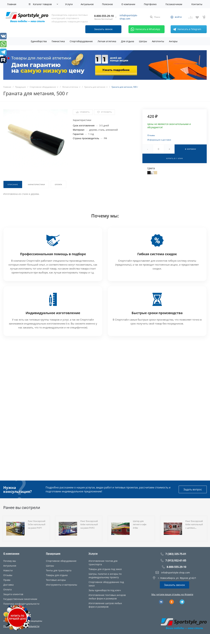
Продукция (53, 553)
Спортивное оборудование (61, 560)
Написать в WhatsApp (144, 29)
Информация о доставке (159, 139)
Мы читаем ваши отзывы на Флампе (172, 594)
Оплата (7, 589)
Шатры (50, 565)
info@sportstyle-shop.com (129, 17)
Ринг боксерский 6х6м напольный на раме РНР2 (89, 524)
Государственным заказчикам (20, 599)
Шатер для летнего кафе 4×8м (139, 524)
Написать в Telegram (186, 29)
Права (6, 579)
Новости (8, 570)
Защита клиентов (13, 594)
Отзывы (151, 135)
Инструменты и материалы (61, 584)
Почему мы (9, 560)
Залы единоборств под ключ (105, 590)
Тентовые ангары (56, 579)
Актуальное (9, 565)
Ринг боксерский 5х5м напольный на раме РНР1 (36, 524)
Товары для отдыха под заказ (105, 569)
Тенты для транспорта (58, 570)
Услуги (93, 553)
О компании (11, 553)
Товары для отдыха (57, 575)
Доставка (8, 584)
